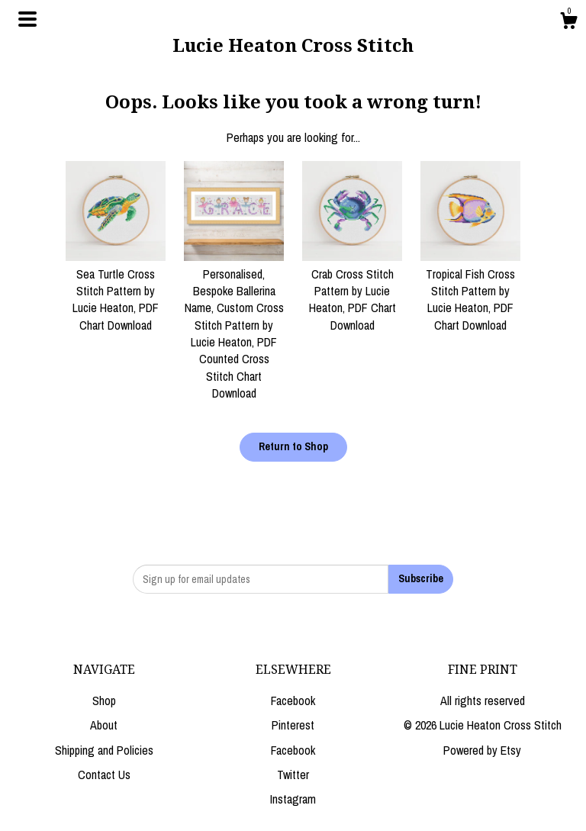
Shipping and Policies (104, 750)
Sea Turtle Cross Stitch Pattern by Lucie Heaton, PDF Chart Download (116, 290)
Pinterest (293, 725)
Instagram (293, 799)
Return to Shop (293, 446)
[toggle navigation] (27, 19)
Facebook (293, 700)
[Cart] (568, 22)
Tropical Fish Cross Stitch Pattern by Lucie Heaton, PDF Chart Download (470, 290)
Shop (104, 700)
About (104, 725)
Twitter (293, 774)
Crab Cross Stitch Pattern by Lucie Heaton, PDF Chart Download (352, 290)
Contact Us (104, 774)
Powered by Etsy (482, 750)
